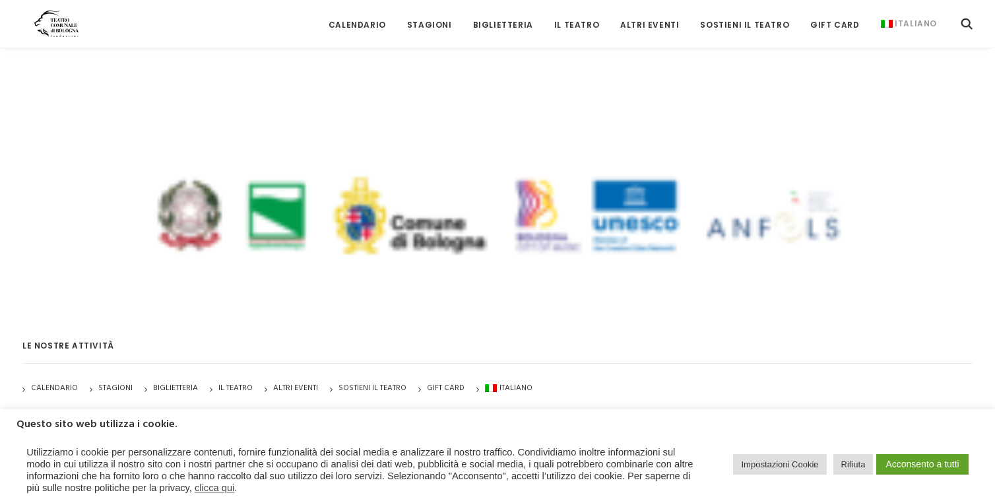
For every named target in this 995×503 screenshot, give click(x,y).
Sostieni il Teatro (744, 19)
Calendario (357, 19)
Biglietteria (503, 19)
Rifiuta (853, 464)
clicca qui (214, 488)
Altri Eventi (649, 19)
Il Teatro (576, 19)
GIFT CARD (834, 19)
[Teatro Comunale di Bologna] (47, 18)
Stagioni (115, 388)
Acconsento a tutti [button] (922, 464)
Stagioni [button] (429, 19)
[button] (967, 18)
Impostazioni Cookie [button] (779, 464)
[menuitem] (357, 19)
